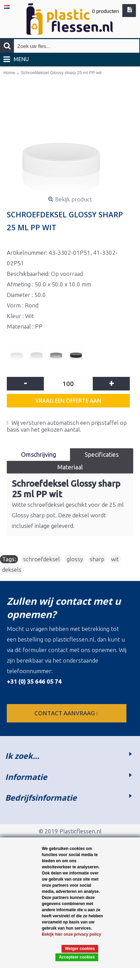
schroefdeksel (41, 559)
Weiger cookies (80, 948)
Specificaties (102, 454)
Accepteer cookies (77, 957)
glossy (75, 559)
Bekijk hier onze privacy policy (71, 934)
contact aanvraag (66, 713)
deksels (11, 569)
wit (115, 559)
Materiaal (70, 467)
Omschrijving (38, 454)
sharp (97, 559)
